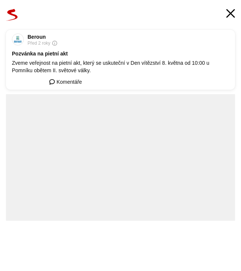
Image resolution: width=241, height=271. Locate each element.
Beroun (37, 37)
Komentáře (65, 82)
